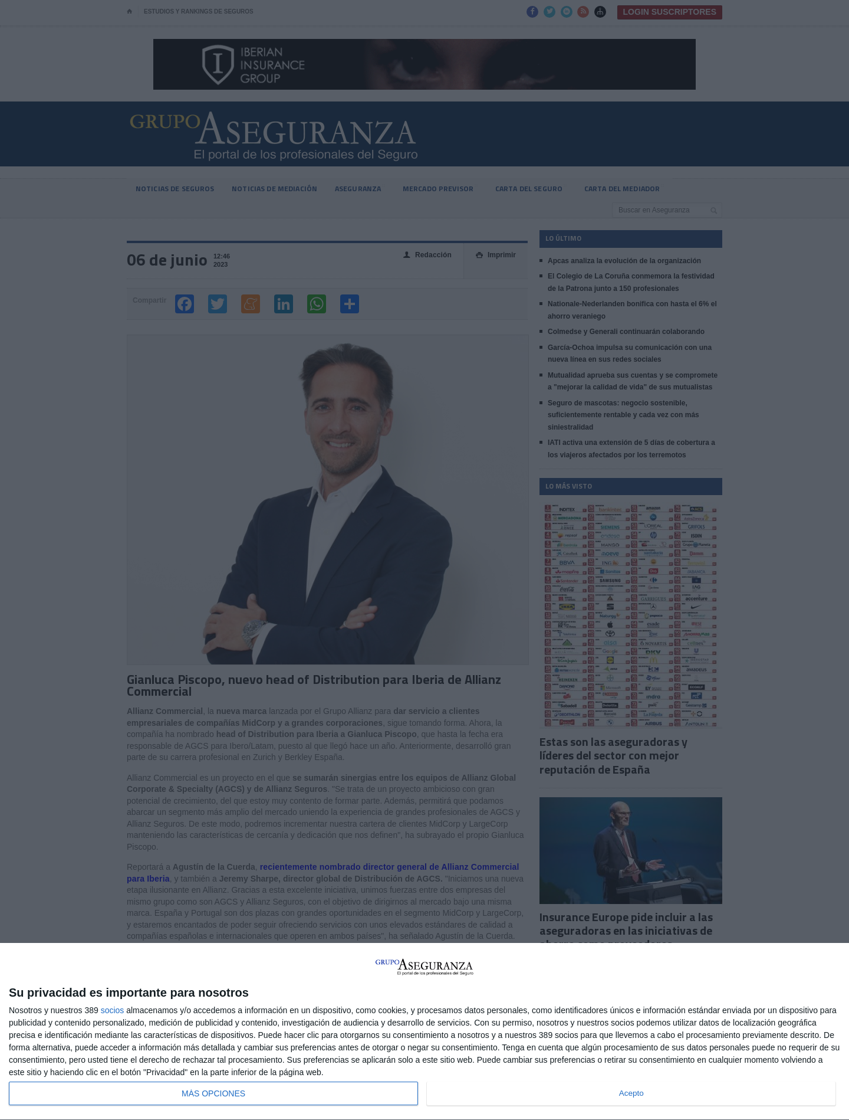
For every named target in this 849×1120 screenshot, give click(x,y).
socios (112, 1010)
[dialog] (424, 1032)
